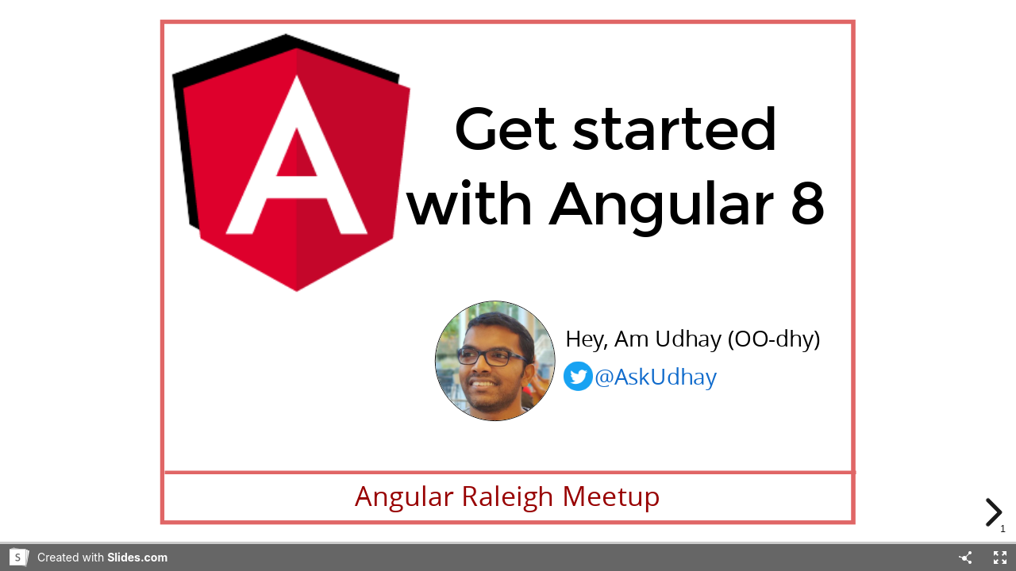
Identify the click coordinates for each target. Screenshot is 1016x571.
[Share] (965, 557)
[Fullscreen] (1000, 557)
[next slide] (995, 512)
